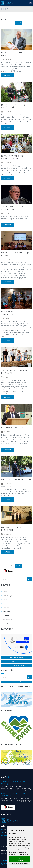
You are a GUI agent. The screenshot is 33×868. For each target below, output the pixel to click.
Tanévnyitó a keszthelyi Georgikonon (12, 207)
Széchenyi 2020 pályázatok (16, 657)
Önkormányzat (8, 596)
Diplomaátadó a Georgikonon (15, 427)
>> (20, 23)
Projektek (6, 607)
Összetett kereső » (17, 682)
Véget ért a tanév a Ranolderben (16, 479)
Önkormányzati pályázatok (16, 665)
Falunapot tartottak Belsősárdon (11, 528)
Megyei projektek (16, 661)
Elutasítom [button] (20, 860)
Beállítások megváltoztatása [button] (20, 863)
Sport (5, 603)
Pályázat (6, 615)
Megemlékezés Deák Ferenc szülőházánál (13, 106)
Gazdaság (6, 611)
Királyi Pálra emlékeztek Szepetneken (12, 312)
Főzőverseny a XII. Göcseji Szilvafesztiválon (13, 157)
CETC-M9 (6, 623)
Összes (5, 592)
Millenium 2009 (8, 619)
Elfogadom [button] (20, 858)
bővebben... (8, 75)
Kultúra (5, 599)
